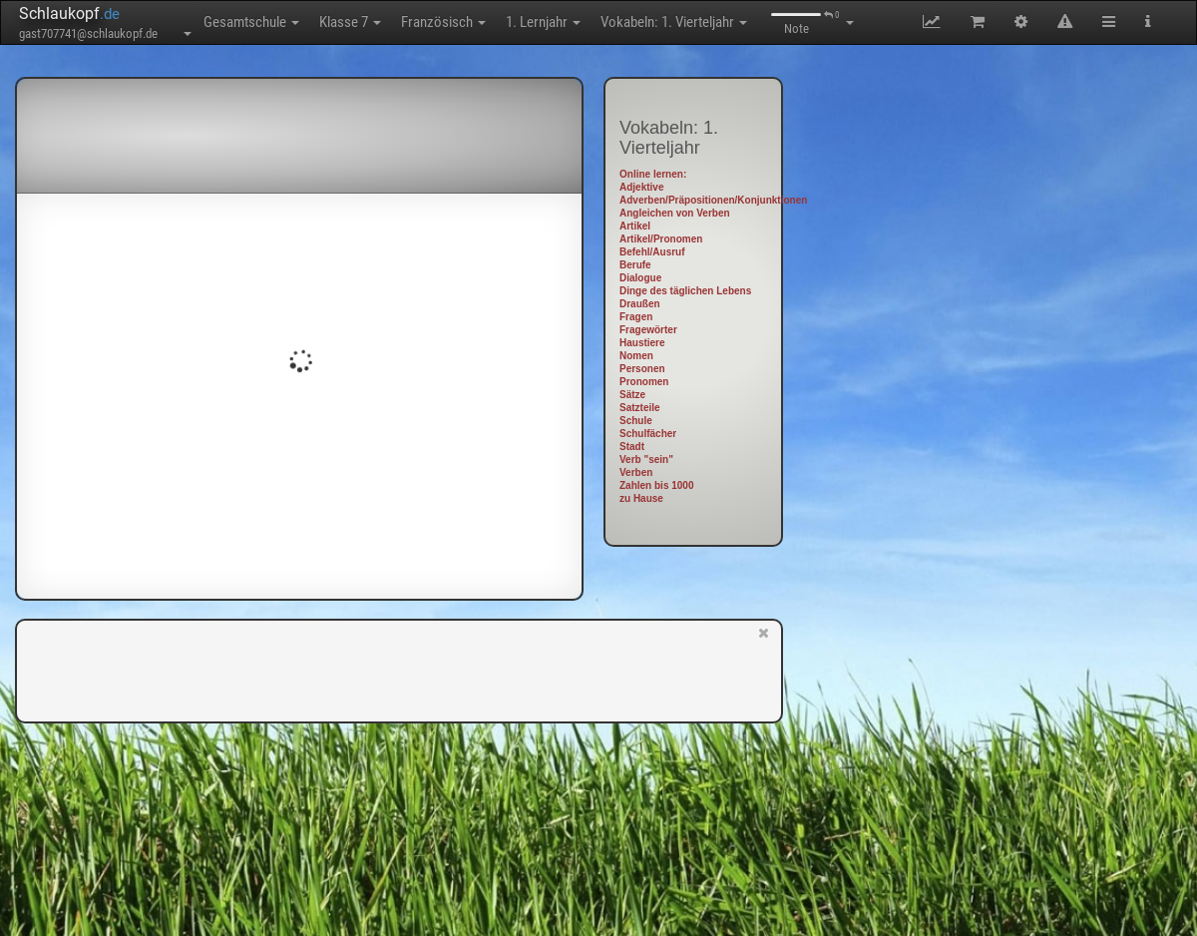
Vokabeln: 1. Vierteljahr (673, 22)
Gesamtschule (251, 22)
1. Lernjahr (543, 22)
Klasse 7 (350, 22)
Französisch (443, 22)
